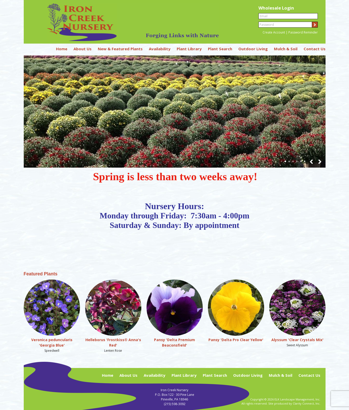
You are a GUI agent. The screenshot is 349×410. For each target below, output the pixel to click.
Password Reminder (303, 32)
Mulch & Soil (285, 48)
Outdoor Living (253, 48)
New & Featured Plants (120, 48)
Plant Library (189, 48)
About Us (83, 48)
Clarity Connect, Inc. (306, 403)
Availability (160, 48)
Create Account (274, 32)
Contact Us (315, 48)
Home (61, 48)
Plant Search (220, 48)
